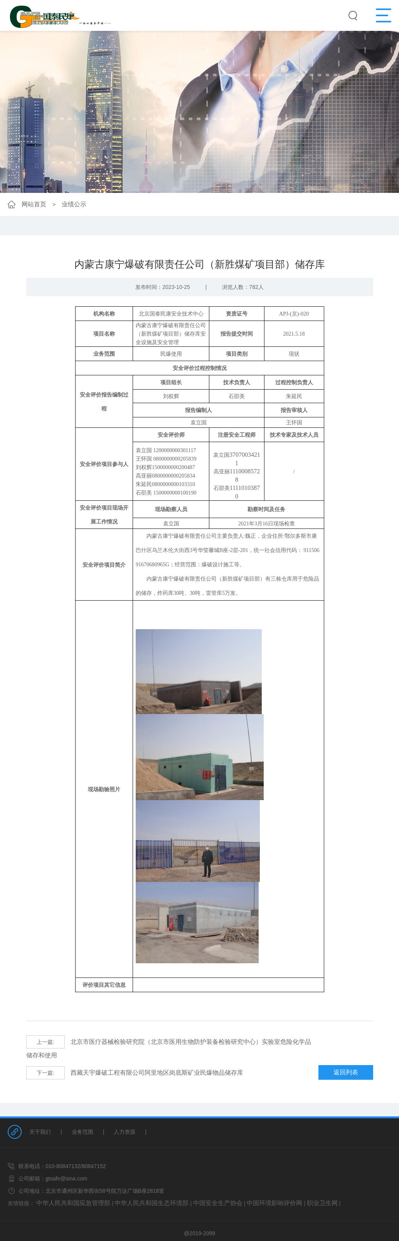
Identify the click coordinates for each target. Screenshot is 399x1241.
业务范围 (82, 1117)
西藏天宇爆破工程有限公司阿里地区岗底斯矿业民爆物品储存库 (124, 1058)
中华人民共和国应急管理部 (68, 1188)
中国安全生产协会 (196, 1188)
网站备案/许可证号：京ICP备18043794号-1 (200, 1228)
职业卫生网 (288, 1188)
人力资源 (124, 1117)
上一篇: (45, 1041)
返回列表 (350, 1058)
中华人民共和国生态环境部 (137, 1188)
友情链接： (21, 1188)
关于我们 (40, 1117)
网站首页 (32, 204)
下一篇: (45, 1058)
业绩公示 (69, 204)
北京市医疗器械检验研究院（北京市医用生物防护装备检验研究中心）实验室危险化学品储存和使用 (167, 1041)
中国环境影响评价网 (246, 1188)
